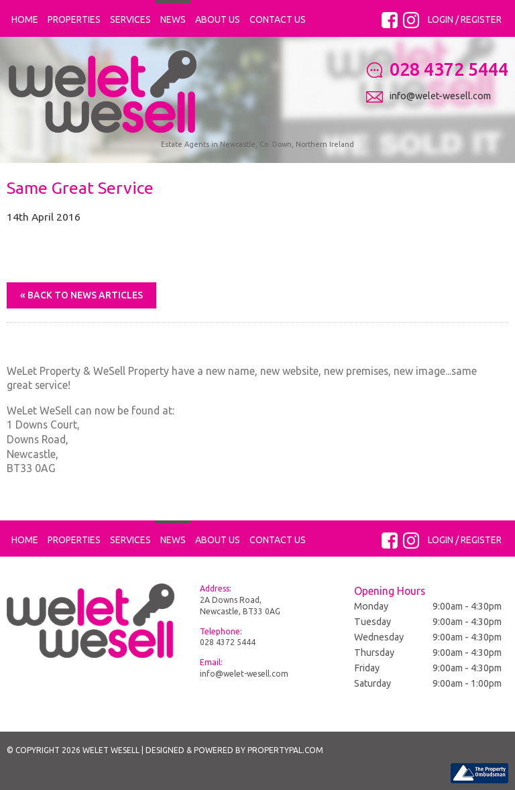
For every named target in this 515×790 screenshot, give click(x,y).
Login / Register (465, 19)
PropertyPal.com (285, 750)
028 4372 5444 (227, 642)
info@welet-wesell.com (244, 673)
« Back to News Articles (81, 295)
